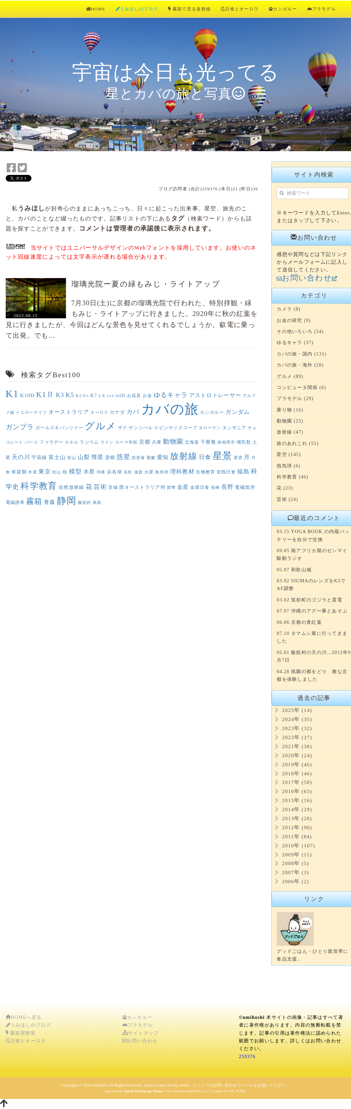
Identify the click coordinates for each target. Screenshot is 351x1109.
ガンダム (237, 412)
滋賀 (138, 472)
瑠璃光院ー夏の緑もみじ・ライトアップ (145, 284)
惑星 (123, 456)
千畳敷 (208, 442)
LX (101, 395)
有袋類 (19, 471)
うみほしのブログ (137, 8)
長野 (227, 487)
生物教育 (205, 471)
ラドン (107, 442)
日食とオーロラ (240, 8)
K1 (12, 393)
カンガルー (283, 8)
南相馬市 (226, 442)
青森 (50, 502)
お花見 (134, 395)
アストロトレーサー (215, 395)
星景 (222, 456)
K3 (60, 395)
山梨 (84, 457)
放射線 (183, 456)
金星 (183, 487)
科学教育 (38, 486)
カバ (133, 411)
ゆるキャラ (171, 394)
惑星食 (138, 457)
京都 (145, 442)
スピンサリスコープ (175, 427)
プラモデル (321, 8)
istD (120, 395)
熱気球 (161, 472)
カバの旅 (170, 409)
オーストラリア (69, 412)
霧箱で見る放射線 (189, 8)
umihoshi (100, 1085)
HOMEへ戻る (24, 1017)
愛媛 (151, 457)
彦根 (110, 457)
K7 (93, 395)
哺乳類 (244, 442)
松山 (56, 472)
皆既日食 (226, 471)
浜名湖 (114, 471)
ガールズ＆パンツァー (59, 427)
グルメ (100, 425)
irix (110, 395)
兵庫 (157, 442)
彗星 (97, 457)
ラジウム (89, 442)
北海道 (192, 442)
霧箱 (34, 501)
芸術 (100, 486)
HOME (96, 8)
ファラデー (52, 442)
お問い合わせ (140, 1040)
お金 (147, 395)
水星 (89, 471)
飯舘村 (84, 502)
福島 (243, 471)
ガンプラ (20, 427)
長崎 (215, 487)
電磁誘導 (15, 502)
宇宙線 (39, 457)
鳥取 (97, 502)
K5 (70, 394)
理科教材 (182, 471)
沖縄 (101, 472)
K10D (27, 395)
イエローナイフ (31, 412)
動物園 (173, 441)
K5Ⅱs (82, 395)
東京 (45, 471)
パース (31, 442)
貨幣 (171, 487)
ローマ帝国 (126, 442)
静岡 (67, 501)
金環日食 (199, 487)
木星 (32, 472)
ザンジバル (141, 427)
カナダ (117, 412)
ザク (123, 427)
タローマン (210, 428)
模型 (75, 471)
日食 (205, 457)
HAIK (240, 1091)
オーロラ (99, 412)
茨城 (113, 487)
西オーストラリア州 (142, 487)
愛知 (163, 457)
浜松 (128, 472)
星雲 (238, 457)
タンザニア (234, 427)
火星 (149, 471)
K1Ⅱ (45, 394)
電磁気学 (245, 487)
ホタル (71, 442)
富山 (71, 457)
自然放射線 (71, 487)
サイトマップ (140, 1033)
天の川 (21, 457)
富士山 (57, 457)
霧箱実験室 (21, 1033)
